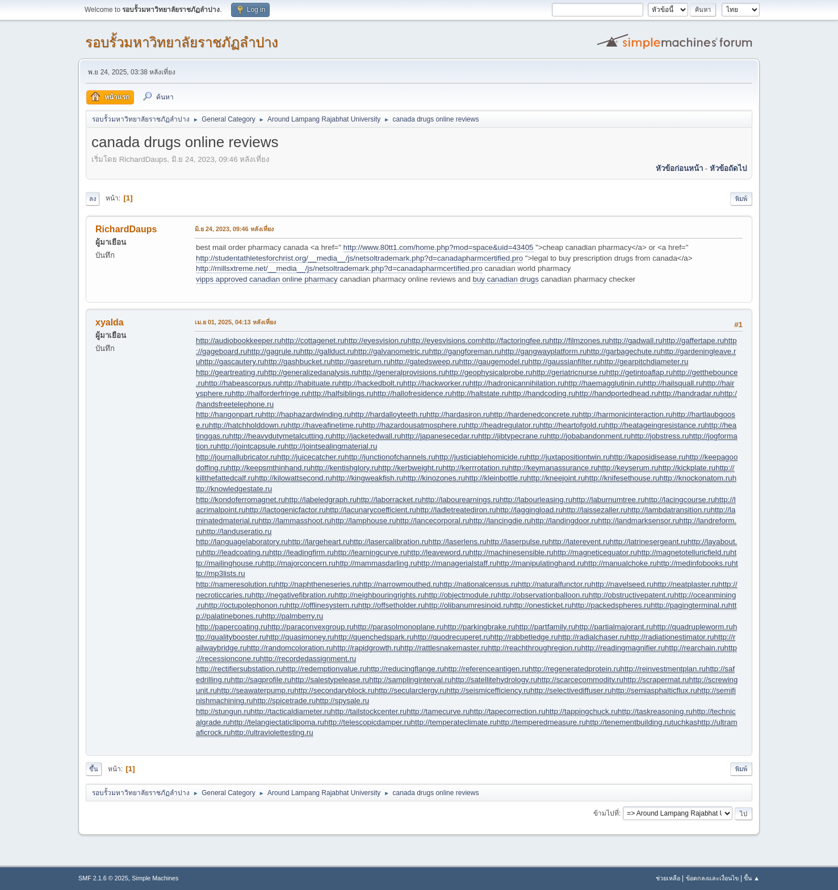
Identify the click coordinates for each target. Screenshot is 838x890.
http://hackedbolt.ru (371, 383)
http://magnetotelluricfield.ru (683, 552)
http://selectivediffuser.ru (570, 690)
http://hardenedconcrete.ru (534, 414)
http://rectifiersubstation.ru (239, 669)
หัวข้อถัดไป (728, 168)
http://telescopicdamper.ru (367, 722)
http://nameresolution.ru (235, 584)
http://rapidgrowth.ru (367, 648)
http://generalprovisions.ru (401, 372)
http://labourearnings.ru (461, 499)
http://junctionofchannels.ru (390, 457)
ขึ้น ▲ (752, 878)
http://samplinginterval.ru (410, 679)
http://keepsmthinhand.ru (269, 467)
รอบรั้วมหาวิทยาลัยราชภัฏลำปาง (181, 42)
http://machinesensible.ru (512, 552)
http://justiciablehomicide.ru (481, 457)
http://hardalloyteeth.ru (388, 414)
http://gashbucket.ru (298, 361)
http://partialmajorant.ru (614, 626)
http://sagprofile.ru (261, 679)
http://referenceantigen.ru (486, 669)
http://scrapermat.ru (656, 679)
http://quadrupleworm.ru (693, 626)
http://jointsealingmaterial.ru (330, 446)
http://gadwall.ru (636, 340)
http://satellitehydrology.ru (494, 679)
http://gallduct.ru (327, 351)
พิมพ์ (741, 198)
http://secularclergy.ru (410, 690)
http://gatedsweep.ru (425, 361)
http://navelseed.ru (622, 584)
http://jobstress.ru (660, 436)
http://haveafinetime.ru (325, 425)
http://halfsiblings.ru (341, 393)
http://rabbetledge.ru (524, 637)
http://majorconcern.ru (299, 563)
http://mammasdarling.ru (376, 563)
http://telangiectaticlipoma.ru (277, 722)
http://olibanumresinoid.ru (467, 605)
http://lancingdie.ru (500, 520)
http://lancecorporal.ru (433, 520)
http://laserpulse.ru (518, 541)
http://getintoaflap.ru (639, 372)
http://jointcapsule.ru (250, 446)
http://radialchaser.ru (592, 637)
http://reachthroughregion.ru (534, 648)
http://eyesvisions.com (445, 340)
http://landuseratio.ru (237, 531)
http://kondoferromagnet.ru (240, 499)
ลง (92, 198)
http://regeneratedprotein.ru (575, 669)
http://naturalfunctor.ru (555, 584)
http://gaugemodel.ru (494, 361)
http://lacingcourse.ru (680, 499)
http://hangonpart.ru (229, 414)
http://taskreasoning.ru (655, 711)
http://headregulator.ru (502, 425)
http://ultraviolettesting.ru (272, 732)
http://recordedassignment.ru (308, 658)
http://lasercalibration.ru (389, 541)
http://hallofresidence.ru (413, 393)
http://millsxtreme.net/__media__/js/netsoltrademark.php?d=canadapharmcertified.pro (339, 268)
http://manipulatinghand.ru (540, 563)
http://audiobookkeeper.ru (238, 340)
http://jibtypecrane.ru (512, 436)
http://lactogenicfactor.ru (285, 509)
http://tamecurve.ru (438, 711)
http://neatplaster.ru (685, 584)
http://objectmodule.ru (461, 595)
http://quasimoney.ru (300, 637)
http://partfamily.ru (545, 626)
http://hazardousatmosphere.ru (414, 425)
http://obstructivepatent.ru (631, 595)
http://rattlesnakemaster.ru (444, 648)
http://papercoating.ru (231, 626)
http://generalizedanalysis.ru (311, 372)
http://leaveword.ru (438, 552)
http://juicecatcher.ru (311, 457)
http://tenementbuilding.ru (628, 722)
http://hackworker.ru (436, 383)
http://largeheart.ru (319, 541)
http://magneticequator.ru (595, 552)
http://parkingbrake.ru (479, 626)
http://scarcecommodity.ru (580, 679)
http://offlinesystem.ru (322, 605)
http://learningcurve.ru (370, 552)
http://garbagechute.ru (623, 351)
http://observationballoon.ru (543, 595)
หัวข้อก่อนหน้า (679, 168)
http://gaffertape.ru (693, 340)
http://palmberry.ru (292, 616)
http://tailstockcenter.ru (369, 711)
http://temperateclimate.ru (454, 722)
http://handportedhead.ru (616, 393)
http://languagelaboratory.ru (242, 541)
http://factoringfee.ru (516, 340)
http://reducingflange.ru (405, 669)
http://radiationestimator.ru (670, 637)
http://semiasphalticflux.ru (654, 690)
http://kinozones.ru (434, 478)
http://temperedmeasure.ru (541, 722)
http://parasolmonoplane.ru (399, 626)
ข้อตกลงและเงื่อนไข (712, 878)
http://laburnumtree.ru (608, 499)
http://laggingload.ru (529, 509)
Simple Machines (155, 878)
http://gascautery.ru (232, 361)
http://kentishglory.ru (344, 467)
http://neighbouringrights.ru (379, 595)
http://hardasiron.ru (458, 414)
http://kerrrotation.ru (475, 467)
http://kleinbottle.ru (496, 478)
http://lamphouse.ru (364, 520)
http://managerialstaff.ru (457, 563)
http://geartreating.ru (230, 372)
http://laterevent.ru (578, 541)
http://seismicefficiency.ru (488, 690)
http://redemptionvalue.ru (324, 669)
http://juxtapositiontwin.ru (568, 457)
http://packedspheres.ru (611, 605)
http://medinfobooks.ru (694, 563)
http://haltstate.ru (480, 393)
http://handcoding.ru (542, 393)
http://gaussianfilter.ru (565, 361)
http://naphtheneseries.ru (317, 584)
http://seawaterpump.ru (255, 690)
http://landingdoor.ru (564, 520)
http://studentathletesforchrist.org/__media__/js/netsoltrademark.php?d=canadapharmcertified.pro (359, 258)
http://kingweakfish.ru (367, 478)
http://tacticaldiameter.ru (290, 711)
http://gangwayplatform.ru (543, 351)
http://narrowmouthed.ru (399, 584)
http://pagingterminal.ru (689, 605)
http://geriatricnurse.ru (569, 372)
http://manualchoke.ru (620, 563)
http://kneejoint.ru (556, 478)
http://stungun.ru (223, 711)
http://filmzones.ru (579, 340)
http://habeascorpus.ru (242, 383)
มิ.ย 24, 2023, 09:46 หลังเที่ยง (234, 228)
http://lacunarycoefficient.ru (371, 509)
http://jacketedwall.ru (366, 436)
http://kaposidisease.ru (647, 457)
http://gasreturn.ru (361, 361)
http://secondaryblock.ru (334, 690)
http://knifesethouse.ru (622, 478)
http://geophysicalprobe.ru (488, 372)
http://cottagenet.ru (312, 340)
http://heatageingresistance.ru (655, 425)
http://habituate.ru (309, 383)
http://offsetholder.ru (391, 605)
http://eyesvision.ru (376, 340)
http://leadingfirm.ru (301, 552)
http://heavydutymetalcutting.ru (281, 436)
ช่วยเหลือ (668, 878)
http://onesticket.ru (541, 605)
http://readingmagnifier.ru (623, 648)
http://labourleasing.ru (536, 499)
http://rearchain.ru (694, 648)
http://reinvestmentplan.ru (663, 669)
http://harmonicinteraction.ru (625, 414)
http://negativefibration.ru (293, 595)
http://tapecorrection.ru (507, 711)
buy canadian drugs (506, 279)
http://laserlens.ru (458, 541)
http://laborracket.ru (389, 499)
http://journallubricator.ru (236, 457)
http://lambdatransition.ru (669, 509)
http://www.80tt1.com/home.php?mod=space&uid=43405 (438, 247)
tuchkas (684, 722)
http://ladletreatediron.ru (456, 509)
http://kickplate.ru (686, 467)
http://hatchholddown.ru (248, 425)
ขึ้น (93, 769)
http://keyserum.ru (628, 467)
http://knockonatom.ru (695, 478)
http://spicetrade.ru (284, 700)
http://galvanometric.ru (391, 351)
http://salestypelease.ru (330, 679)
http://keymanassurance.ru (553, 467)
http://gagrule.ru (273, 351)
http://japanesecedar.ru (440, 436)
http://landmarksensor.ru (638, 520)
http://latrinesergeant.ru (649, 541)
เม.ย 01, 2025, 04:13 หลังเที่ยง (235, 322)
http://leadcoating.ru (236, 552)
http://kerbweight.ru (410, 467)
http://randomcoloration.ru (290, 648)
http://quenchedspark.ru (374, 637)
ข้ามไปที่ (606, 813)
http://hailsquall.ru (672, 383)
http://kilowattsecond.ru (293, 478)
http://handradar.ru (689, 393)
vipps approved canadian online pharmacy (267, 279)
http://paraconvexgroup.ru (310, 626)
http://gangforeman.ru (465, 351)
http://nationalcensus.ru (478, 584)
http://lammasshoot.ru (294, 520)
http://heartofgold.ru (572, 425)
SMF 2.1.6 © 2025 (103, 878)
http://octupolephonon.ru (246, 605)
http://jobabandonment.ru (589, 436)
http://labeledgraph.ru (321, 499)
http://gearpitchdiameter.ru (645, 361)
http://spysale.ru (342, 700)
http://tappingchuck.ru (582, 711)
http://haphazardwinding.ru (306, 414)
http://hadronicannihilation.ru (517, 383)
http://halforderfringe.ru (270, 393)
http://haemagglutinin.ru (603, 383)
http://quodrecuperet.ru (452, 637)
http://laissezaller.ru (595, 509)
